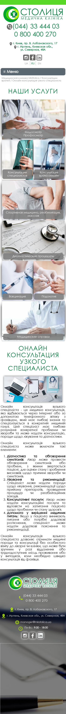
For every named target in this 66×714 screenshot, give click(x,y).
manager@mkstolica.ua (35, 622)
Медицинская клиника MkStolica (20, 78)
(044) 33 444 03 (35, 27)
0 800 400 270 (35, 35)
